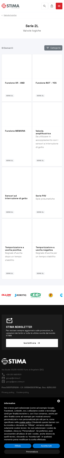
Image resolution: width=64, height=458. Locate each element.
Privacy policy (8, 392)
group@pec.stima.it (13, 381)
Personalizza (32, 451)
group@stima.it (11, 378)
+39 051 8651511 (11, 374)
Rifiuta (18, 446)
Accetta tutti (46, 446)
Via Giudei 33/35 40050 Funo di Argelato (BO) (23, 369)
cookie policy (25, 422)
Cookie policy (22, 392)
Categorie (53, 48)
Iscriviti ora (32, 343)
